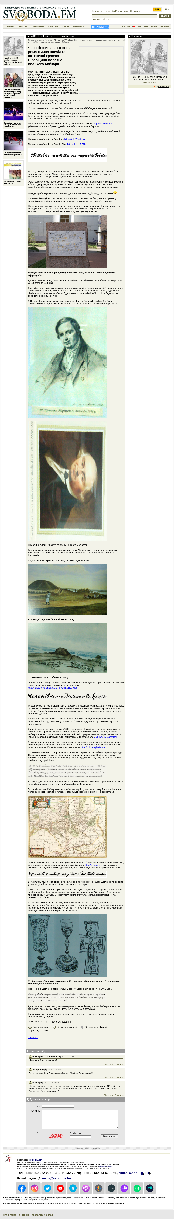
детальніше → (163, 86)
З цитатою (119, 1064)
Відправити (109, 1136)
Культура (48, 40)
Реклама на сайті (87, 1148)
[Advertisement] (101, 70)
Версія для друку (41, 1027)
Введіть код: (75, 1133)
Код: (38, 1133)
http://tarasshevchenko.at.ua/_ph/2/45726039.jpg (52, 687)
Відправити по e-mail (67, 1027)
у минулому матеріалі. (105, 737)
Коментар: (36, 1111)
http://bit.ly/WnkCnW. (75, 139)
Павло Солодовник (60, 1021)
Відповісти (108, 1064)
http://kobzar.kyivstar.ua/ (93, 747)
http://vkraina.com (103, 123)
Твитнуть (33, 1037)
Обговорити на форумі (96, 1027)
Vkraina (68, 40)
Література (59, 40)
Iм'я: (38, 1106)
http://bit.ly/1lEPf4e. (77, 144)
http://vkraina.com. (94, 865)
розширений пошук (102, 19)
